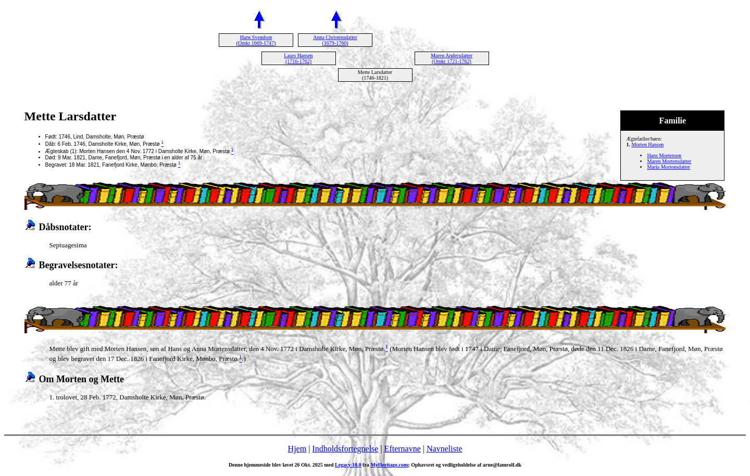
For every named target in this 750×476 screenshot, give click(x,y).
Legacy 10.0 (348, 465)
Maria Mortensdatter (668, 167)
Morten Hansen (647, 144)
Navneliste (444, 448)
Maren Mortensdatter (669, 161)
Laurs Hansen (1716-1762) (298, 58)
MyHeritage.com (389, 465)
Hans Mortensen (664, 155)
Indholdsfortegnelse (345, 448)
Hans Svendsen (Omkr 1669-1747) (256, 40)
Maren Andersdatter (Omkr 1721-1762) (451, 58)
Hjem (297, 448)
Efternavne (402, 448)
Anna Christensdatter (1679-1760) (335, 40)
